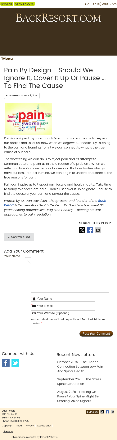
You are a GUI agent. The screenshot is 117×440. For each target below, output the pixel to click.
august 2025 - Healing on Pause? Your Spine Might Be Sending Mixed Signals (78, 396)
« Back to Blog (19, 237)
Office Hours (24, 3)
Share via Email (98, 230)
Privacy (30, 426)
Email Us (6, 3)
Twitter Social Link (15, 363)
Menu (7, 59)
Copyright (7, 426)
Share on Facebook (90, 230)
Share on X (82, 230)
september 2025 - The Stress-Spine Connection (80, 381)
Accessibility (44, 426)
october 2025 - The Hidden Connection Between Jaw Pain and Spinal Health (80, 367)
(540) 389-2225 (105, 4)
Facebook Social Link (6, 363)
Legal (19, 426)
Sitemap (8, 431)
